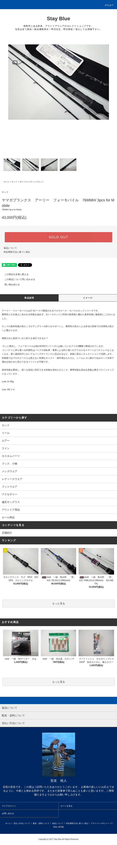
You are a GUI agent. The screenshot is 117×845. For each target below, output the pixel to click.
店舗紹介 (7, 532)
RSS (55, 827)
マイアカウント (9, 806)
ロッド (14, 182)
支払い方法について (22, 823)
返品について (10, 248)
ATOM (61, 827)
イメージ (88, 298)
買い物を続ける (10, 284)
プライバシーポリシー (100, 823)
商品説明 (29, 298)
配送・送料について (41, 823)
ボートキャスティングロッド (32, 182)
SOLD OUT (58, 237)
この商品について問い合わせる (17, 279)
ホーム (6, 182)
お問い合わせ (8, 813)
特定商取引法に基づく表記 (17, 252)
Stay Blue (58, 18)
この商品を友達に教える (14, 274)
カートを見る (66, 806)
